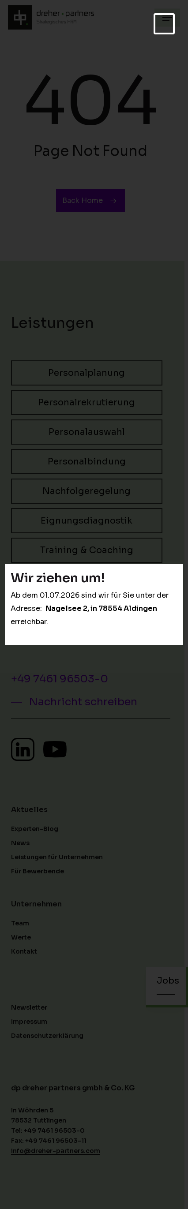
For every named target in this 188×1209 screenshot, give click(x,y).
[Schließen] (164, 23)
